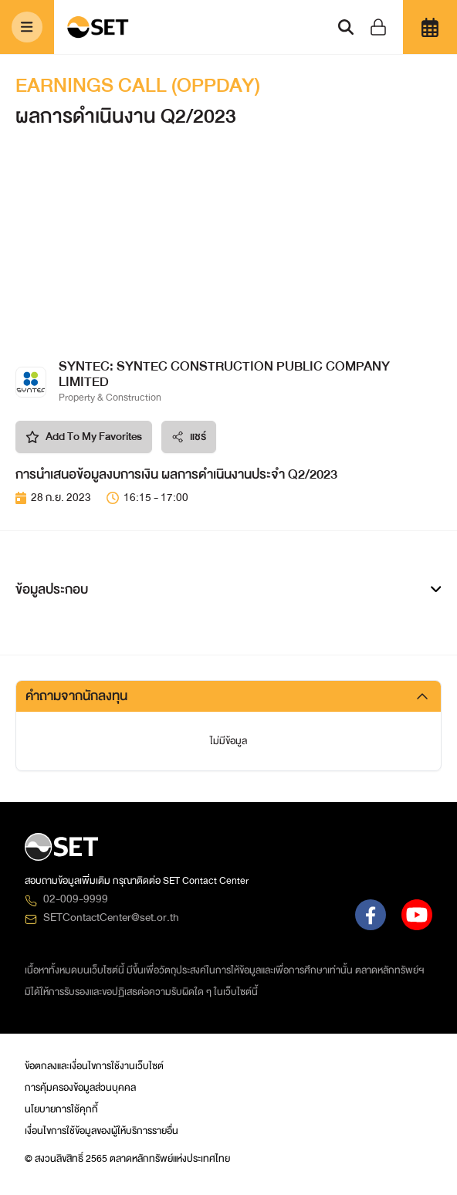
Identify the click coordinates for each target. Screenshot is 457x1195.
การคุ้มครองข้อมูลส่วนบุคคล (80, 1087)
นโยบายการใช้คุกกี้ (61, 1109)
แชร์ (188, 436)
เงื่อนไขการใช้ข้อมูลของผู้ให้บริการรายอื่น (101, 1130)
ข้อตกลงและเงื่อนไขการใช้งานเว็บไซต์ (94, 1066)
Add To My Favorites (83, 436)
